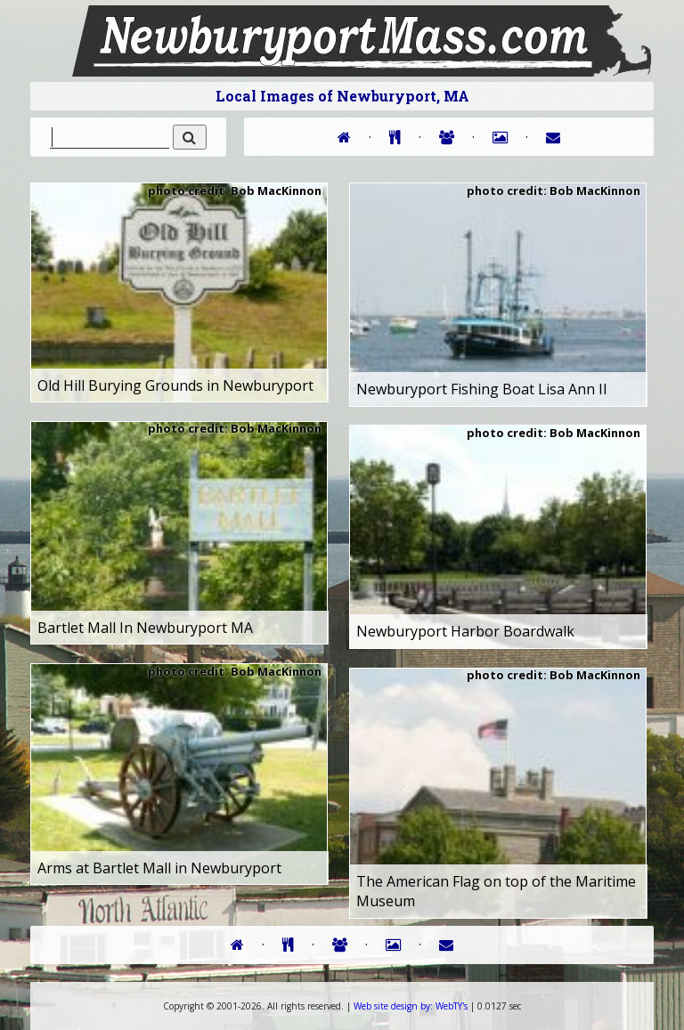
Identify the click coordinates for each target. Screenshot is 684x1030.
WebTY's (411, 1006)
